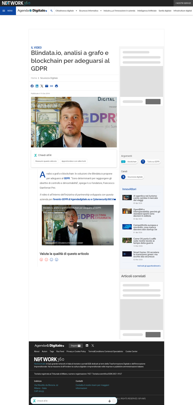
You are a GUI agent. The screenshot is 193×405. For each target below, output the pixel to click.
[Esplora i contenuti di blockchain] (130, 161)
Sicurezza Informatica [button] (88, 11)
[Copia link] (51, 86)
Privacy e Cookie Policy (76, 351)
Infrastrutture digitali (183, 11)
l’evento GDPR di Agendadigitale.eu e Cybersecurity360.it (83, 199)
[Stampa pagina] (56, 86)
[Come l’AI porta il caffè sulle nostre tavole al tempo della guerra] (141, 242)
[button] (8, 10)
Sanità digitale (165, 11)
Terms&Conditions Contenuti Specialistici (105, 351)
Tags (52, 351)
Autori (44, 351)
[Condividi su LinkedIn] (37, 86)
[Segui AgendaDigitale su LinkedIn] (87, 346)
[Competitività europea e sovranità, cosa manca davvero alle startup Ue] (141, 228)
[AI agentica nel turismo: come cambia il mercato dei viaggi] (141, 199)
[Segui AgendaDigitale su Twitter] (92, 346)
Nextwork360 (40, 364)
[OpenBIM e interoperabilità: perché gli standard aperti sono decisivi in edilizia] (141, 214)
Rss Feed (60, 351)
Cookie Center (132, 351)
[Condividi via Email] (46, 86)
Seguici (76, 345)
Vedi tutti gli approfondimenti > (149, 266)
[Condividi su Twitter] (42, 86)
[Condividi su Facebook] (32, 86)
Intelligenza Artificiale (147, 11)
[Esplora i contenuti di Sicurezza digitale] (133, 176)
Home (34, 78)
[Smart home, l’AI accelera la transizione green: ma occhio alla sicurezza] (141, 255)
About (36, 351)
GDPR (67, 178)
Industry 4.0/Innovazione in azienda (119, 11)
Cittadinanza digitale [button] (64, 11)
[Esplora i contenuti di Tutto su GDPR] (151, 161)
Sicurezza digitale (49, 78)
